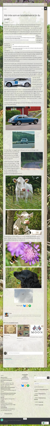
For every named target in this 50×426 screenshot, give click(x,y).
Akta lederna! (19, 340)
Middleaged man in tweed (5, 390)
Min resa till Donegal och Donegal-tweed (8, 394)
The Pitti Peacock (4, 409)
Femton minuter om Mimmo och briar (8, 389)
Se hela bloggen (25, 376)
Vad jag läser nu (25, 379)
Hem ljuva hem (7, 337)
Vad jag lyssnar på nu (8, 415)
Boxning (2, 383)
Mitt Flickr (2, 399)
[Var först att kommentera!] (25, 355)
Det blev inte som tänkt (16, 4)
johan (6, 24)
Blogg (5, 10)
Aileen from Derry (4, 379)
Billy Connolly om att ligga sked (6, 382)
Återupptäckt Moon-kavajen (36, 338)
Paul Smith (3, 403)
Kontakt (25, 377)
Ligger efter (41, 403)
